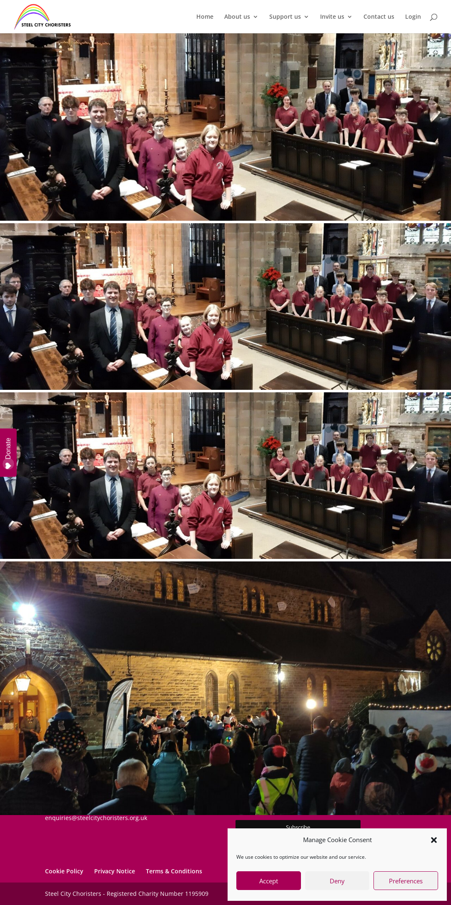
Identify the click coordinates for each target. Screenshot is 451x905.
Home (204, 17)
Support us (285, 17)
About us (237, 17)
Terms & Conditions (174, 871)
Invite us (332, 17)
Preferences (406, 881)
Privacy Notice (114, 871)
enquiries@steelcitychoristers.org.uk (96, 818)
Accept (268, 881)
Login (413, 17)
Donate (9, 454)
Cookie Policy (64, 871)
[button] (434, 840)
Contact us (378, 17)
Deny (337, 881)
